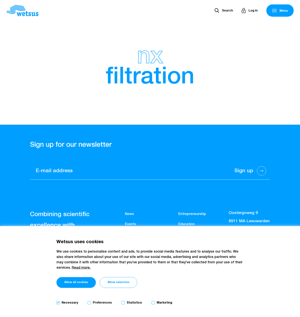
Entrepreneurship (192, 214)
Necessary (70, 302)
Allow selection (133, 282)
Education (186, 224)
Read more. (81, 267)
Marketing (164, 302)
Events (130, 224)
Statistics (134, 302)
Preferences (102, 302)
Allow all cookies (80, 282)
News (129, 214)
